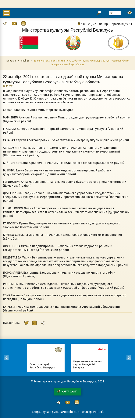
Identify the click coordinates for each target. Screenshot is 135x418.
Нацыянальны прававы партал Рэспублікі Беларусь (89, 364)
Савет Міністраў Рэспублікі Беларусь (44, 366)
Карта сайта (67, 391)
